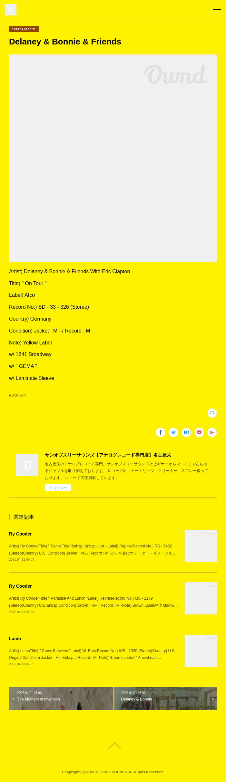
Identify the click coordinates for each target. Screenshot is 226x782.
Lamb (15, 638)
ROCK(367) (17, 395)
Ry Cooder (20, 533)
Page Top (113, 745)
